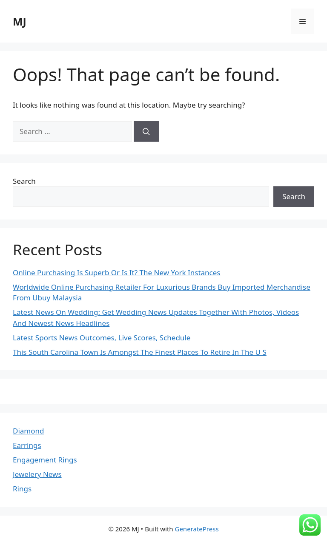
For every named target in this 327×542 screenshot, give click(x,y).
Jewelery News (37, 474)
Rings (22, 489)
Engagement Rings (45, 460)
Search (24, 181)
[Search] (146, 131)
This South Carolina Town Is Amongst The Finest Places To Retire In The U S (140, 352)
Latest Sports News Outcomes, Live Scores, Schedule (101, 337)
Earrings (27, 445)
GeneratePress (196, 529)
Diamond (28, 431)
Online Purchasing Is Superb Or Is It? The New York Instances (116, 272)
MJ (19, 21)
